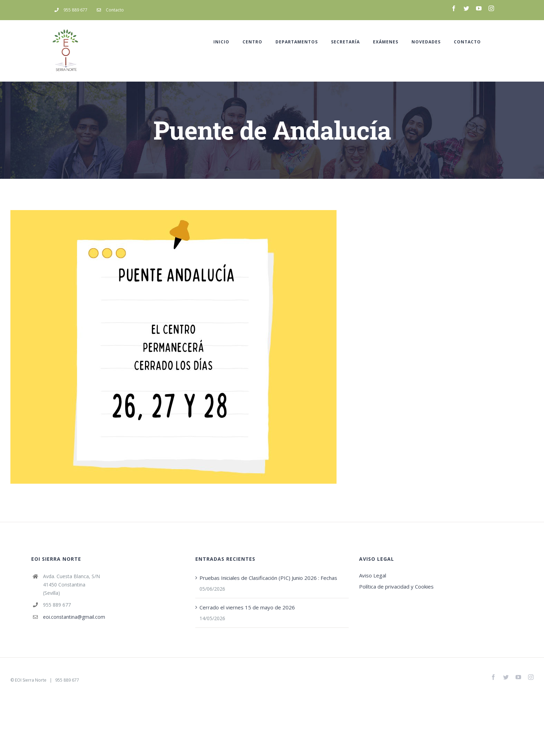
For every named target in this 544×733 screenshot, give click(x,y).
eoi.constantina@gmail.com (74, 617)
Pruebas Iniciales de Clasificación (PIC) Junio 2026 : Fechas (268, 577)
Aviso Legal (372, 575)
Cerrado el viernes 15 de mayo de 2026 (247, 607)
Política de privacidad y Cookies (396, 586)
